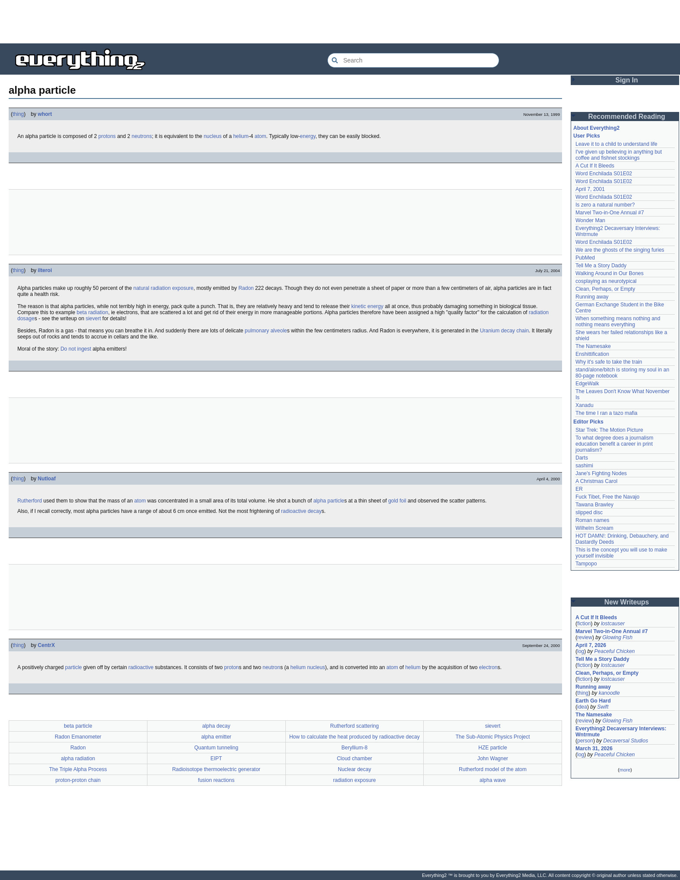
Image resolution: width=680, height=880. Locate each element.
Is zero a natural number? (605, 205)
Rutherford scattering (354, 726)
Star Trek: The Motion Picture (609, 430)
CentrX (46, 645)
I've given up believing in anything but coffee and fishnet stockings (618, 155)
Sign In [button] (626, 80)
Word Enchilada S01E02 (603, 174)
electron (488, 667)
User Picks (586, 136)
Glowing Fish (617, 637)
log (580, 651)
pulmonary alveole (266, 331)
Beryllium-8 (354, 748)
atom (260, 136)
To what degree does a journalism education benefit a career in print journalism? (614, 444)
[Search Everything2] (413, 60)
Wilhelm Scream (594, 528)
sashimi (584, 466)
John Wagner (492, 758)
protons (107, 136)
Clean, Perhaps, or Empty (605, 289)
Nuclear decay (354, 769)
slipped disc (589, 512)
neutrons (142, 136)
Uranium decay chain (504, 331)
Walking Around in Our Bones (609, 273)
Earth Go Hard (593, 701)
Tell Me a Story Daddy (600, 266)
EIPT (216, 758)
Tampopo (586, 564)
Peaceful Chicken (614, 651)
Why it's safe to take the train (608, 362)
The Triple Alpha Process (78, 769)
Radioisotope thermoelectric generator (216, 769)
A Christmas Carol (596, 481)
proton (231, 667)
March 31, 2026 (593, 748)
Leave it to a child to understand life (616, 144)
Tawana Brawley (594, 505)
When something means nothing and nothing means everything (617, 321)
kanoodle (609, 693)
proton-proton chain (78, 780)
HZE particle (492, 748)
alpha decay (216, 726)
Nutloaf (47, 479)
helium (240, 136)
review (584, 637)
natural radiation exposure (164, 288)
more (624, 769)
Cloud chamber (354, 758)
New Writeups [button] (627, 602)
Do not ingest (75, 349)
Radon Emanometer (78, 737)
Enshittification (592, 354)
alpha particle (328, 501)
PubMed (585, 258)
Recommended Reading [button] (626, 116)
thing (18, 114)
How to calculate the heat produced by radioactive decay (354, 737)
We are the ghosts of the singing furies (619, 250)
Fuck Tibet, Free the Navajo (607, 497)
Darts (581, 458)
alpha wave (493, 780)
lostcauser (613, 624)
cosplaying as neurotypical (606, 281)
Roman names (592, 520)
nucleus (213, 136)
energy (308, 136)
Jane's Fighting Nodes (601, 473)
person (585, 741)
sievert (93, 318)
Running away (591, 297)
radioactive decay (301, 511)
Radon (246, 288)
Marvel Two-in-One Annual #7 (609, 213)
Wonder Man (590, 220)
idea (582, 707)
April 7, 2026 (590, 645)
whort (45, 114)
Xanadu (584, 405)
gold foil (397, 501)
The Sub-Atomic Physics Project (492, 737)
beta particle (78, 726)
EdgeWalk (587, 384)
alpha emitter (216, 737)
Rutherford (29, 501)
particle (73, 667)
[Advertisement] (340, 21)
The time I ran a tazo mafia (606, 413)
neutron (271, 667)
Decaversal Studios (625, 741)
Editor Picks (588, 422)
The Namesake (593, 346)
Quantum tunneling (216, 748)
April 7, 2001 (590, 189)
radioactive (141, 667)
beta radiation (92, 312)
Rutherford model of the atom (492, 769)
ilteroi (45, 270)
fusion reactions (216, 780)
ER (579, 489)
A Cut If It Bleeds (594, 166)
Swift (602, 707)
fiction (584, 624)
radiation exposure (354, 780)
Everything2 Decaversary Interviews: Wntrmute (620, 732)
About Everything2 (596, 128)
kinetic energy (367, 306)
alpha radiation (78, 758)
